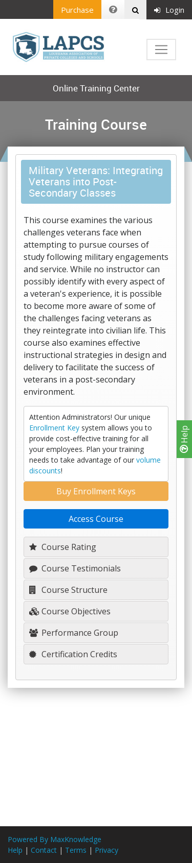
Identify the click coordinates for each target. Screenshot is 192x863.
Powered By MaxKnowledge (54, 839)
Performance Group (73, 632)
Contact (44, 850)
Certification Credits (73, 654)
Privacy (106, 850)
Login (169, 10)
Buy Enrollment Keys (96, 491)
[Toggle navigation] (161, 49)
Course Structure (68, 589)
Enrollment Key (54, 428)
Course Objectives (70, 611)
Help (184, 439)
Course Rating (62, 547)
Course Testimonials (75, 568)
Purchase (77, 10)
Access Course (96, 518)
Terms (76, 850)
